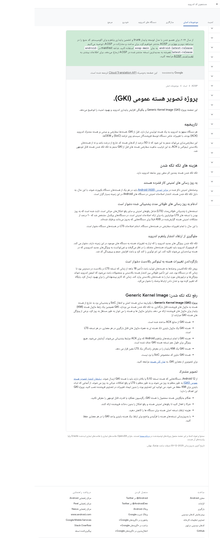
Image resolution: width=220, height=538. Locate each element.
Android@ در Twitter (102, 498)
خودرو (91, 22)
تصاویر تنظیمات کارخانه (159, 519)
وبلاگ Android (106, 508)
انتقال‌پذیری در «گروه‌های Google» (97, 530)
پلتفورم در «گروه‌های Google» (98, 519)
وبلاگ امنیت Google (103, 514)
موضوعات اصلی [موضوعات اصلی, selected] (156, 22)
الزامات (167, 503)
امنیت (176, 22)
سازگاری (135, 22)
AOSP (160, 85)
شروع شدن (193, 22)
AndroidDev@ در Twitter (100, 503)
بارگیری (166, 508)
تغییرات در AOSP (149, 56)
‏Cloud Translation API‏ (88, 72)
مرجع (75, 22)
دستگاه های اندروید (113, 22)
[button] (200, 28)
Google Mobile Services (44, 519)
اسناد (151, 85)
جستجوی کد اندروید (162, 4)
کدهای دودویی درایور (160, 525)
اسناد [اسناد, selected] (188, 4)
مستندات (211, 13)
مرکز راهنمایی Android (46, 498)
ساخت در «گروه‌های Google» (99, 525)
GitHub (166, 530)
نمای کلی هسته (123, 361)
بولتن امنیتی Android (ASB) (118, 190)
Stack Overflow (48, 525)
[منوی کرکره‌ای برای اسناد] (181, 4)
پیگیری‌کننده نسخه (48, 530)
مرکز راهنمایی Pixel (48, 503)
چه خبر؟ (212, 22)
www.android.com (46, 514)
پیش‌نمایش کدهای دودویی (158, 514)
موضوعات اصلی (137, 85)
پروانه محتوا (110, 436)
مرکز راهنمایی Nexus (47, 508)
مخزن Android (162, 498)
